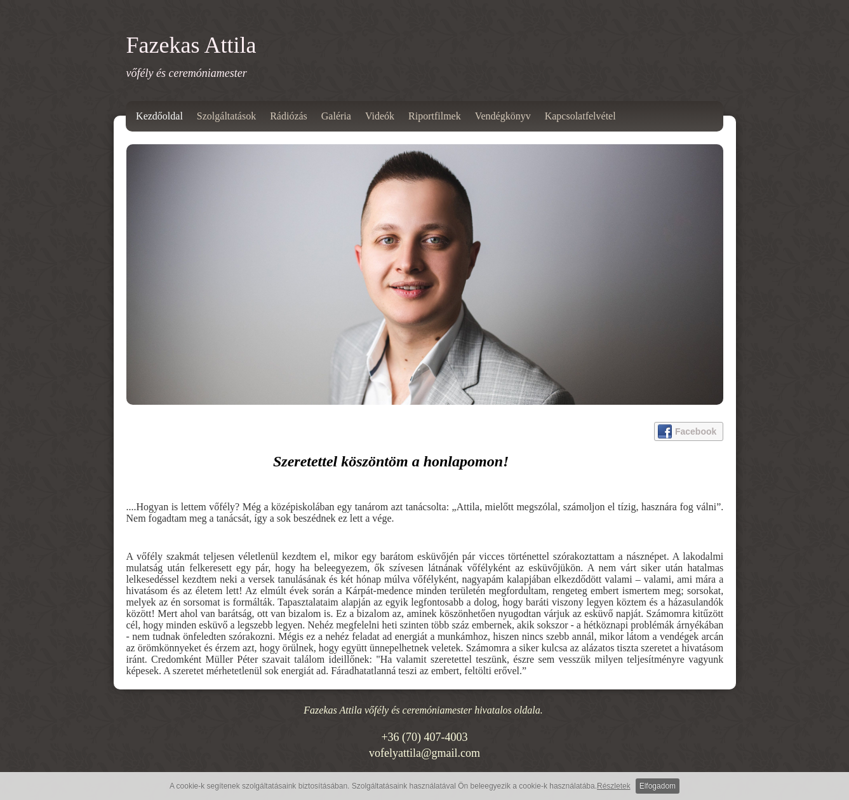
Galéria (336, 116)
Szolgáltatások (226, 116)
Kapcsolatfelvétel (580, 116)
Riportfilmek (434, 116)
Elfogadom (657, 786)
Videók (379, 116)
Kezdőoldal (159, 116)
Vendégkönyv (503, 116)
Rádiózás (288, 116)
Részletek (614, 786)
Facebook (687, 431)
